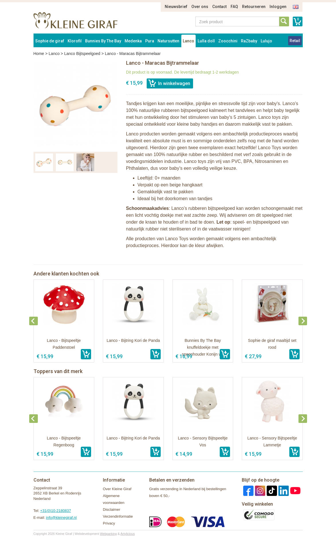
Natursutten (168, 41)
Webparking (108, 533)
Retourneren (254, 6)
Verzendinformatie (118, 516)
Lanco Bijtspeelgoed (82, 53)
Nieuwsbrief (176, 6)
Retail (295, 40)
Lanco (188, 41)
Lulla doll (206, 41)
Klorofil (75, 41)
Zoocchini (227, 41)
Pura (149, 41)
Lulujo (266, 41)
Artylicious (127, 533)
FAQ (234, 6)
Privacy (109, 523)
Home (39, 53)
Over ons (199, 6)
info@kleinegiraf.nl (61, 517)
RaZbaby (249, 41)
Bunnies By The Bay (103, 41)
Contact (219, 6)
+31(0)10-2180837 (55, 511)
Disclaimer (111, 509)
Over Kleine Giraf (117, 489)
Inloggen (278, 6)
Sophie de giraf (49, 41)
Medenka (133, 41)
